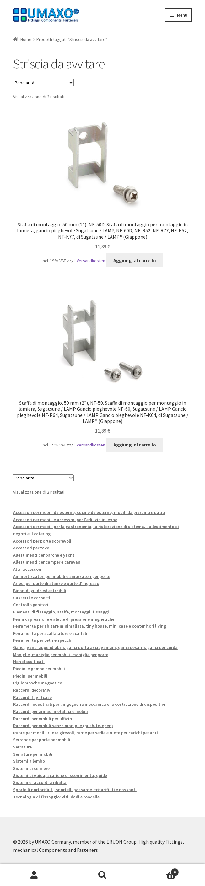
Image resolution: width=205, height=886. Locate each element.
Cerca (102, 875)
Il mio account (34, 875)
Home (25, 39)
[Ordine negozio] (43, 82)
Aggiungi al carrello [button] (134, 260)
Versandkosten (91, 260)
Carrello (158, 870)
